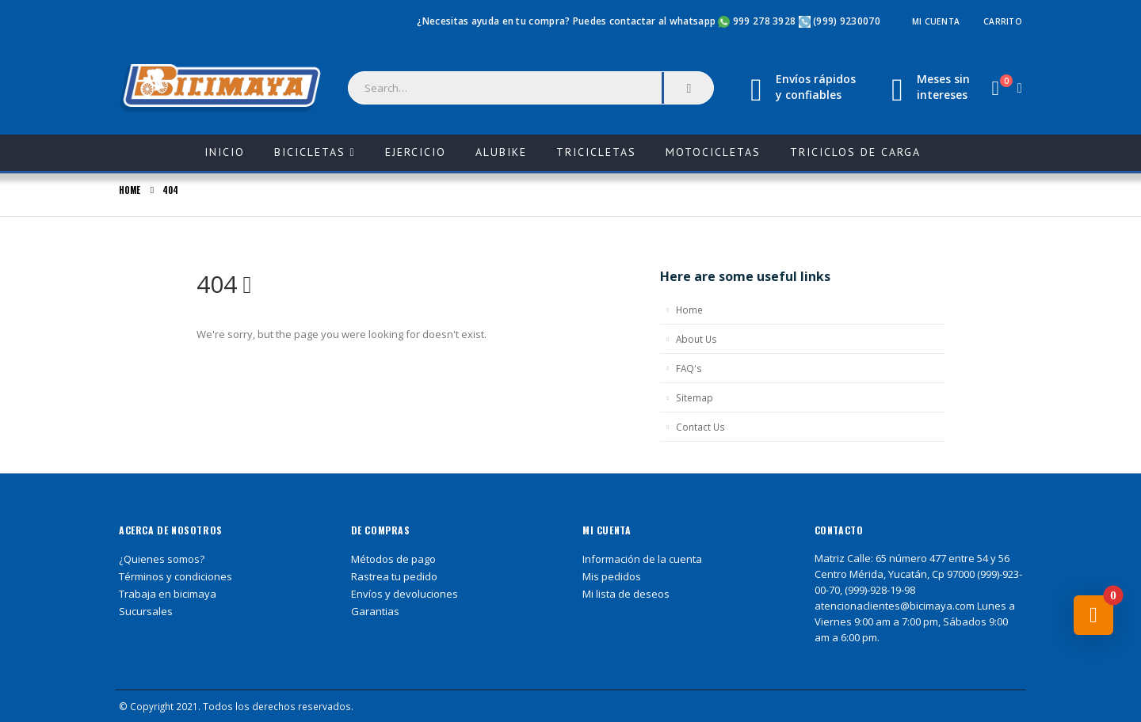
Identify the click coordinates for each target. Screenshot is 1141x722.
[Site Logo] (222, 88)
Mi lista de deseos (626, 594)
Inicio (232, 147)
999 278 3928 (766, 21)
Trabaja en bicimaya (167, 594)
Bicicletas (309, 152)
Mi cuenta (936, 21)
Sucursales (146, 611)
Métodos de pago (393, 559)
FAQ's (689, 368)
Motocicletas (713, 152)
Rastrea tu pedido (394, 576)
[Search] (688, 88)
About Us (696, 338)
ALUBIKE (501, 152)
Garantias (375, 611)
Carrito (1002, 21)
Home (689, 309)
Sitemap (694, 397)
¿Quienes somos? (161, 559)
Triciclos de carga (855, 152)
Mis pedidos (611, 576)
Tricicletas (596, 152)
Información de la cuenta (642, 559)
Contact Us (700, 426)
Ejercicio (415, 152)
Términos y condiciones (175, 576)
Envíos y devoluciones (404, 594)
